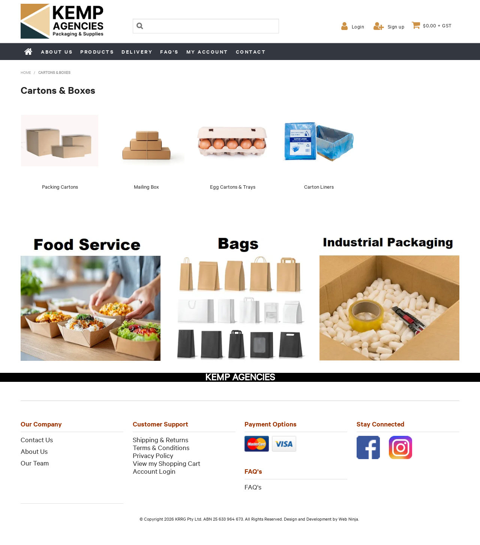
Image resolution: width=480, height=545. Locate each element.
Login (358, 26)
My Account (207, 51)
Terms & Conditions (161, 447)
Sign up (396, 26)
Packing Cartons (60, 186)
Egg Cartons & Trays (232, 186)
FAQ (250, 486)
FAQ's (169, 51)
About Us (34, 451)
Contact (251, 51)
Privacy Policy (153, 455)
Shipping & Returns (160, 439)
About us (57, 51)
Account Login (154, 471)
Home (29, 51)
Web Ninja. (349, 519)
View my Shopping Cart (166, 463)
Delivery (137, 51)
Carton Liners (319, 186)
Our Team (35, 462)
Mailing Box (146, 186)
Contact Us (37, 439)
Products (97, 51)
